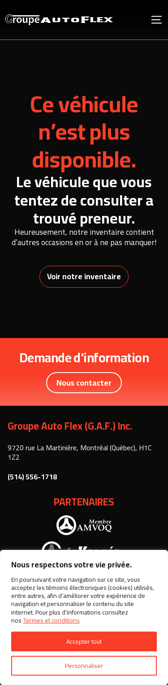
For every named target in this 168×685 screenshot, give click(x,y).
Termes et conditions (51, 620)
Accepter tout (84, 641)
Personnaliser (84, 666)
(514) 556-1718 (32, 477)
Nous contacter (84, 382)
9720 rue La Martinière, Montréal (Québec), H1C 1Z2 (79, 452)
